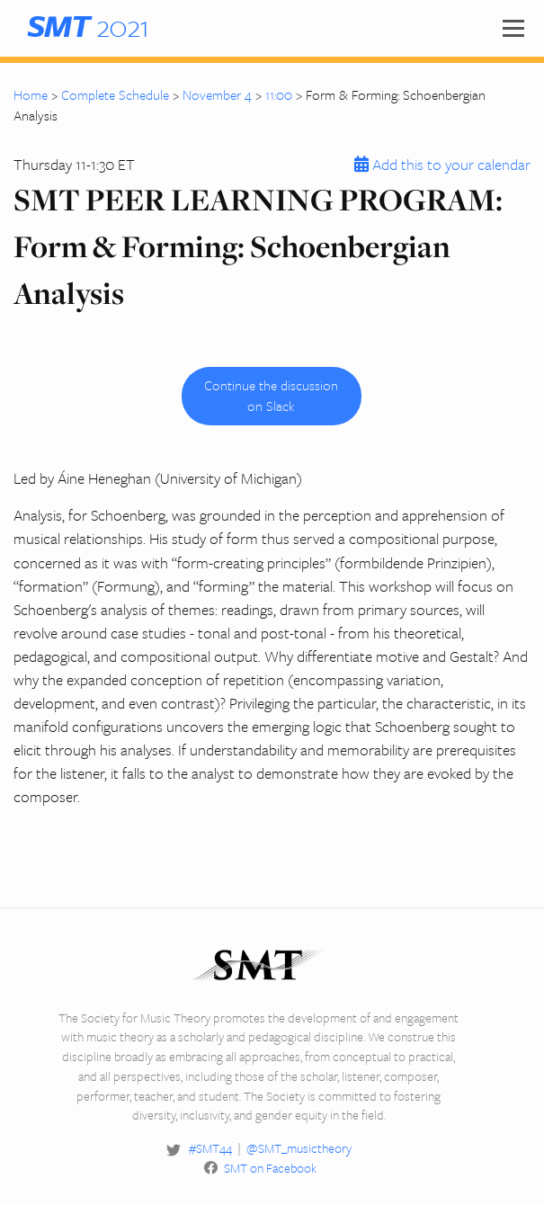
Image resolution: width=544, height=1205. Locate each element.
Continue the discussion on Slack (271, 395)
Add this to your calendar (440, 164)
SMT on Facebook (270, 1167)
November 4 (217, 94)
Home (30, 94)
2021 (87, 25)
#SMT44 (210, 1147)
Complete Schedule (115, 94)
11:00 (278, 94)
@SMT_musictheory (299, 1147)
